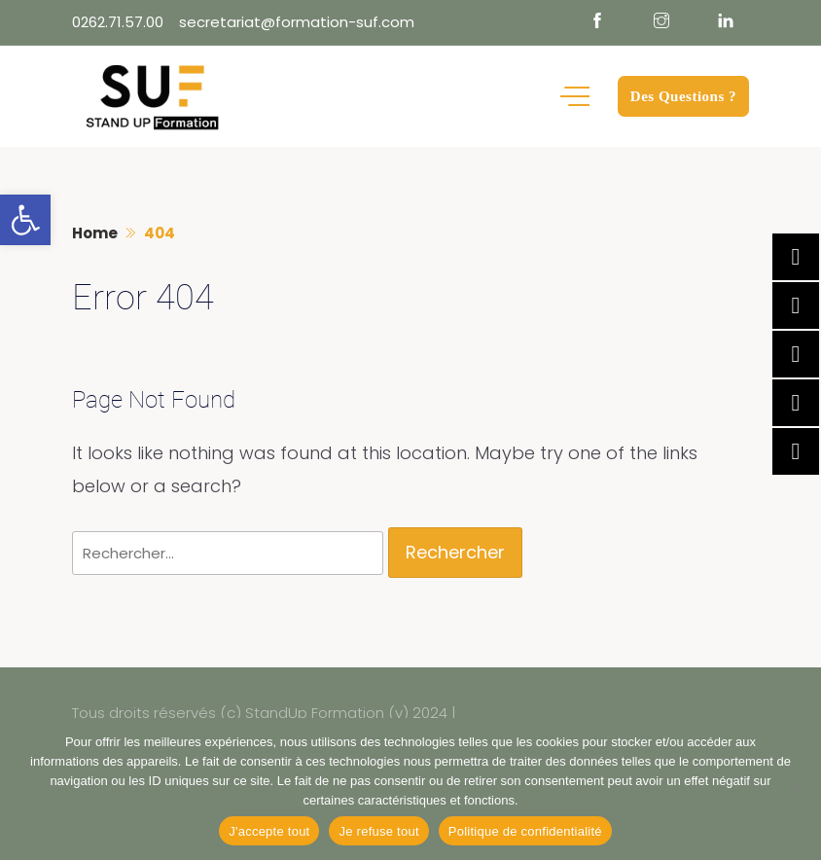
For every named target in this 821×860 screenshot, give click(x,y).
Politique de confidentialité (525, 831)
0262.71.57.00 (117, 22)
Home (95, 233)
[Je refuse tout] (796, 789)
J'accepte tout (269, 831)
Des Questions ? (683, 96)
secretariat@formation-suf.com (296, 22)
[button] (25, 220)
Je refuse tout (378, 831)
